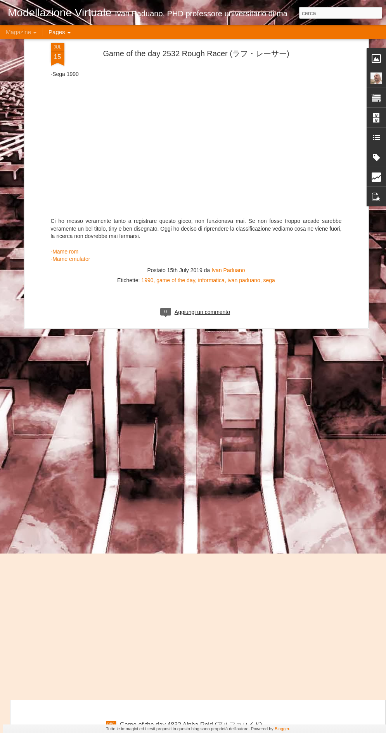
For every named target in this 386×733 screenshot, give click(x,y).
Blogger (282, 728)
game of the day (175, 94)
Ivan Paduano (228, 84)
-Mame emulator (70, 72)
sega (269, 94)
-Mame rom (65, 65)
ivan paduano (244, 94)
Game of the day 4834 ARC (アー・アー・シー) (185, 548)
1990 (147, 94)
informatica (211, 94)
